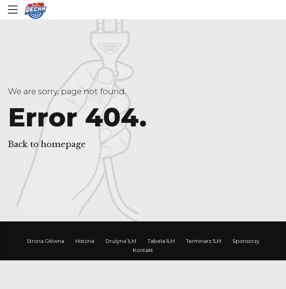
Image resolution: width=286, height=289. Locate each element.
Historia (84, 241)
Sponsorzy (245, 241)
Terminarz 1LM (203, 241)
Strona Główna (45, 241)
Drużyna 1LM (121, 241)
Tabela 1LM (161, 241)
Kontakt (143, 250)
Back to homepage (47, 144)
